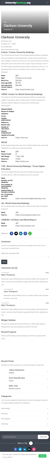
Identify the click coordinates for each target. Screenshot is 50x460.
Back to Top (25, 443)
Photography (5, 419)
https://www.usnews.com (25, 226)
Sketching (4, 424)
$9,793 (18, 83)
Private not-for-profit (23, 78)
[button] (11, 233)
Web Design (5, 408)
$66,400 (18, 85)
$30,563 (18, 81)
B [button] (25, 233)
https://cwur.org (21, 138)
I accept (42, 456)
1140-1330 (19, 156)
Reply (47, 272)
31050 (17, 159)
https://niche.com (22, 161)
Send (4, 262)
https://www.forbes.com (24, 89)
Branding (4, 414)
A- (16, 154)
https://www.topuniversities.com (27, 215)
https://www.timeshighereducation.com (30, 198)
